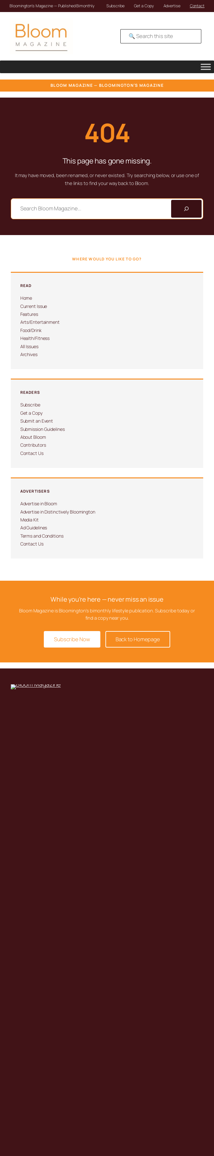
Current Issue (33, 306)
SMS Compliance (38, 1135)
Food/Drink (31, 330)
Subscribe (115, 6)
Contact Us (31, 453)
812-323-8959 (31, 781)
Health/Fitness (35, 338)
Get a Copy (144, 6)
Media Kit (29, 520)
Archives (28, 354)
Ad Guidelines (33, 528)
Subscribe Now (72, 639)
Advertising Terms (39, 1127)
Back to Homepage (138, 639)
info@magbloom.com (38, 791)
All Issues (29, 346)
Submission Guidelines (42, 429)
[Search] (186, 209)
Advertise (172, 6)
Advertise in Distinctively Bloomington (57, 512)
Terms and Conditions (42, 536)
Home (26, 298)
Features (29, 314)
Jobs (28, 973)
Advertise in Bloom (38, 504)
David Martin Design (28, 1105)
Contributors (33, 445)
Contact (197, 6)
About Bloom (33, 437)
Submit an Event (36, 421)
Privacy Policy (36, 1119)
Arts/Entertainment (40, 322)
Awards (30, 964)
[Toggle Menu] (206, 67)
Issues (29, 858)
